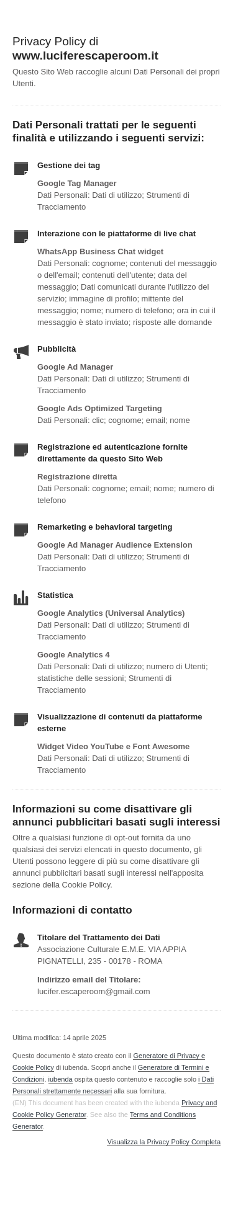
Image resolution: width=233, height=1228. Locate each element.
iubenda (60, 1079)
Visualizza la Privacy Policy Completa (164, 1142)
